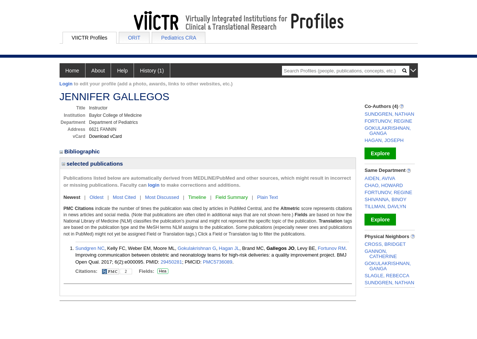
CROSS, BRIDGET (385, 244)
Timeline (197, 197)
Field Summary (231, 197)
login (153, 185)
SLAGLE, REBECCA (387, 275)
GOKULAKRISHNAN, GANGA (388, 130)
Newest (72, 197)
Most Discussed (162, 197)
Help (122, 71)
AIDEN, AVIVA (380, 178)
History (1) (152, 71)
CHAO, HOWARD (384, 185)
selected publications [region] (92, 163)
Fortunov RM (332, 248)
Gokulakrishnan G (197, 248)
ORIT (134, 38)
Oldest (97, 197)
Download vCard (105, 136)
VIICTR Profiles (89, 38)
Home (72, 71)
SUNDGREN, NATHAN (389, 114)
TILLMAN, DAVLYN (385, 206)
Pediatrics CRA (178, 38)
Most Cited (124, 197)
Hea (162, 271)
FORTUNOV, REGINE (388, 121)
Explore (380, 153)
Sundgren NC (90, 248)
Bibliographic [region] (80, 151)
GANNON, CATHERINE (381, 253)
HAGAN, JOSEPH (384, 140)
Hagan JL (229, 248)
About (98, 71)
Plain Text (267, 197)
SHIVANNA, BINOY (385, 199)
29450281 (171, 262)
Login (66, 84)
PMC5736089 (217, 262)
